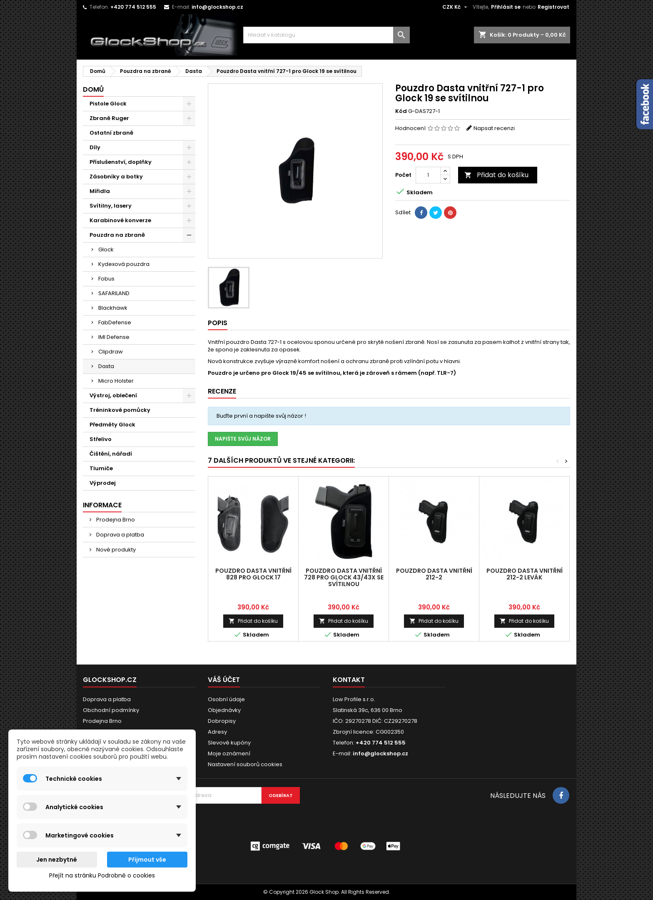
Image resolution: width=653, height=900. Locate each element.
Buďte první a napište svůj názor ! (261, 416)
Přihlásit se (506, 6)
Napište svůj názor (243, 438)
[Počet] (428, 175)
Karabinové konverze (120, 220)
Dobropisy (222, 721)
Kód (401, 111)
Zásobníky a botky (116, 177)
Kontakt (349, 679)
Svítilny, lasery (111, 206)
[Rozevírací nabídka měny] (455, 7)
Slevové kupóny (229, 743)
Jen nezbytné (56, 859)
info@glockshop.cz (217, 6)
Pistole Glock (108, 104)
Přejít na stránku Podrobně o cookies (102, 875)
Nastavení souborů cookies (245, 764)
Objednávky (224, 710)
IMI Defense (114, 337)
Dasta (106, 366)
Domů (93, 89)
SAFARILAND (114, 293)
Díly (95, 147)
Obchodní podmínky (111, 710)
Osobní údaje (226, 699)
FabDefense (114, 322)
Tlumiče (101, 468)
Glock (106, 249)
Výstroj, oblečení (113, 395)
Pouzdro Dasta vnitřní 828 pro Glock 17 (253, 574)
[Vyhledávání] (326, 35)
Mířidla (100, 191)
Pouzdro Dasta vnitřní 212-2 (434, 574)
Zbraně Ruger (109, 118)
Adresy (217, 732)
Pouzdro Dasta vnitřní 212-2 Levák (524, 574)
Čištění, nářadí (111, 454)
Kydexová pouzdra (124, 264)
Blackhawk (112, 308)
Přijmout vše (147, 859)
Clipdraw (110, 352)
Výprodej (103, 483)
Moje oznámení (229, 753)
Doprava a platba (119, 535)
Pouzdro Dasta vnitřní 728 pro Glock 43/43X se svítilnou (344, 577)
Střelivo (101, 439)
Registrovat (553, 6)
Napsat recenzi (494, 128)
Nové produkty (115, 550)
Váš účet (224, 679)
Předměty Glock (112, 425)
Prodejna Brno (115, 520)
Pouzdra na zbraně (117, 235)
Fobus (106, 279)
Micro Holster (116, 381)
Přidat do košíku (496, 175)
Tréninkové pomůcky (120, 410)
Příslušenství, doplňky (121, 162)
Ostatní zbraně (111, 133)
